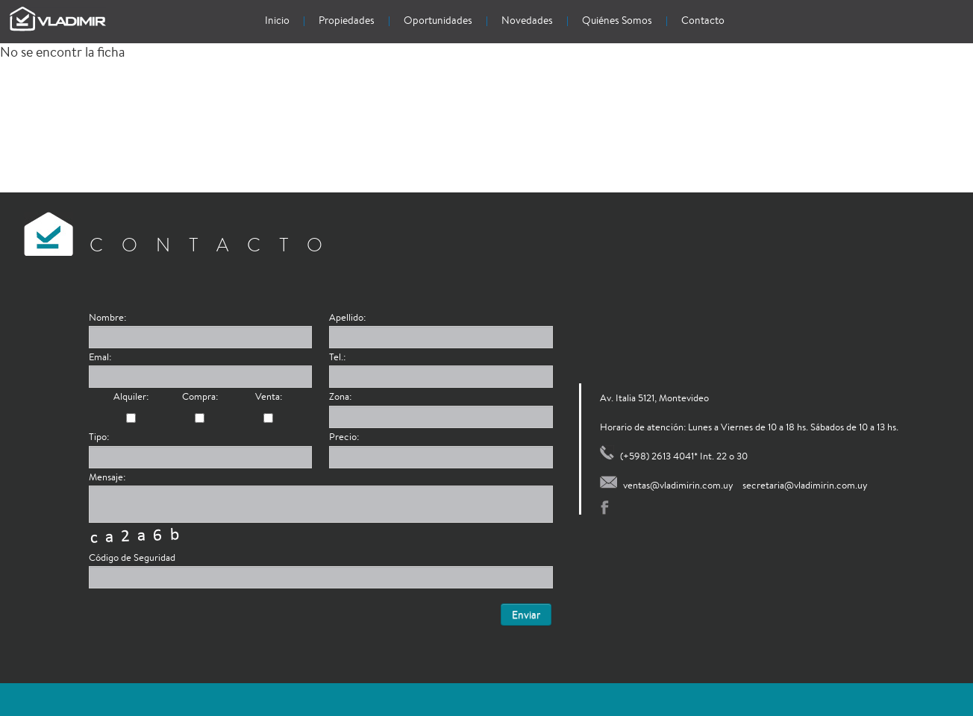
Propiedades (347, 20)
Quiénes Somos (617, 20)
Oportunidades (438, 20)
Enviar (526, 614)
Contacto (703, 20)
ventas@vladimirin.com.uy (678, 485)
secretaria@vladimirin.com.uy (805, 485)
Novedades (527, 20)
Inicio (277, 20)
